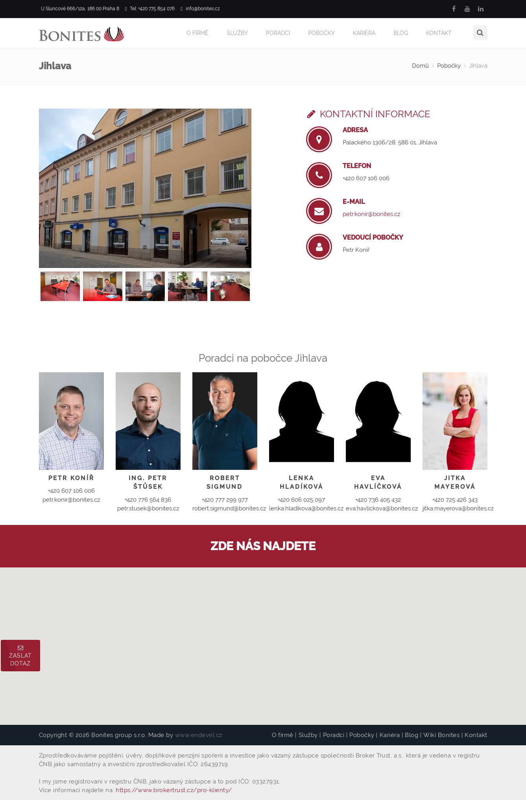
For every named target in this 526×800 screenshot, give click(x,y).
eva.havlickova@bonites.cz (382, 508)
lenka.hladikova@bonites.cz (306, 508)
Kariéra (364, 33)
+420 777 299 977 (225, 499)
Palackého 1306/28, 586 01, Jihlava (390, 142)
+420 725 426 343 (455, 499)
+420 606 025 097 (301, 499)
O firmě (197, 33)
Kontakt (439, 33)
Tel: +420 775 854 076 (150, 9)
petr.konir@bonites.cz (371, 214)
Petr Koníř (356, 249)
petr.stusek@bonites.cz (148, 508)
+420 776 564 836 (148, 499)
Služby (237, 33)
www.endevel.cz (198, 735)
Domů (420, 65)
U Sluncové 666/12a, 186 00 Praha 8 (79, 9)
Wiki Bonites (441, 735)
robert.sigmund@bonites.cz (229, 508)
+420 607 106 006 (366, 178)
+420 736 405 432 (378, 499)
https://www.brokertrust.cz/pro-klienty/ (174, 790)
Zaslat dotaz (20, 656)
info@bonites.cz (200, 9)
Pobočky (321, 33)
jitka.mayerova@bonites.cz (458, 508)
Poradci (278, 33)
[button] (263, 639)
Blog (400, 33)
